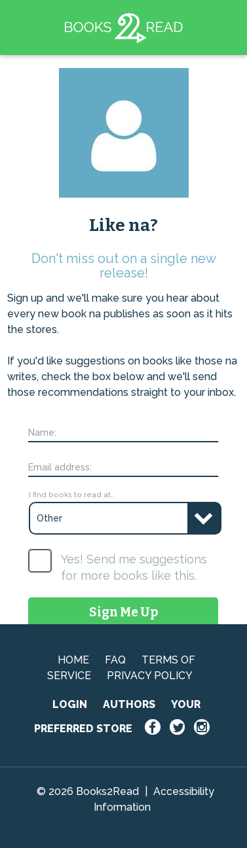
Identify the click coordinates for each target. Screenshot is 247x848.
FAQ (115, 660)
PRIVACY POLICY (150, 675)
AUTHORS (129, 704)
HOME (73, 660)
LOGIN (69, 704)
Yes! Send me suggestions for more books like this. (134, 567)
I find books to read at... (73, 494)
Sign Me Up (123, 612)
